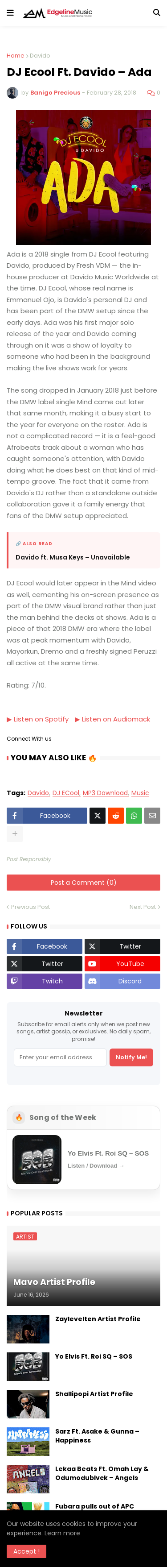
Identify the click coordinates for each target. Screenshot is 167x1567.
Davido (40, 55)
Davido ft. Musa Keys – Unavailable (73, 557)
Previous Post (30, 907)
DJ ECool (66, 793)
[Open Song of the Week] (83, 1159)
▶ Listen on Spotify (38, 719)
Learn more (62, 1533)
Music (140, 793)
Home (15, 55)
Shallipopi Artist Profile (94, 1393)
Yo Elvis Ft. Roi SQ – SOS (93, 1356)
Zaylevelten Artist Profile (98, 1318)
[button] (10, 13)
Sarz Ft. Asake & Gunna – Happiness (97, 1435)
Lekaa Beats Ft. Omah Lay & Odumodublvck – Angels (102, 1473)
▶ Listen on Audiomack (112, 719)
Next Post (143, 907)
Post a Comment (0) (84, 882)
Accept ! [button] (26, 1551)
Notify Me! (131, 1057)
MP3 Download (105, 793)
